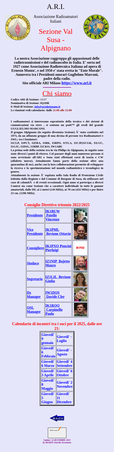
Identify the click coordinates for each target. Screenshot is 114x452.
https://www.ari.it (76, 83)
